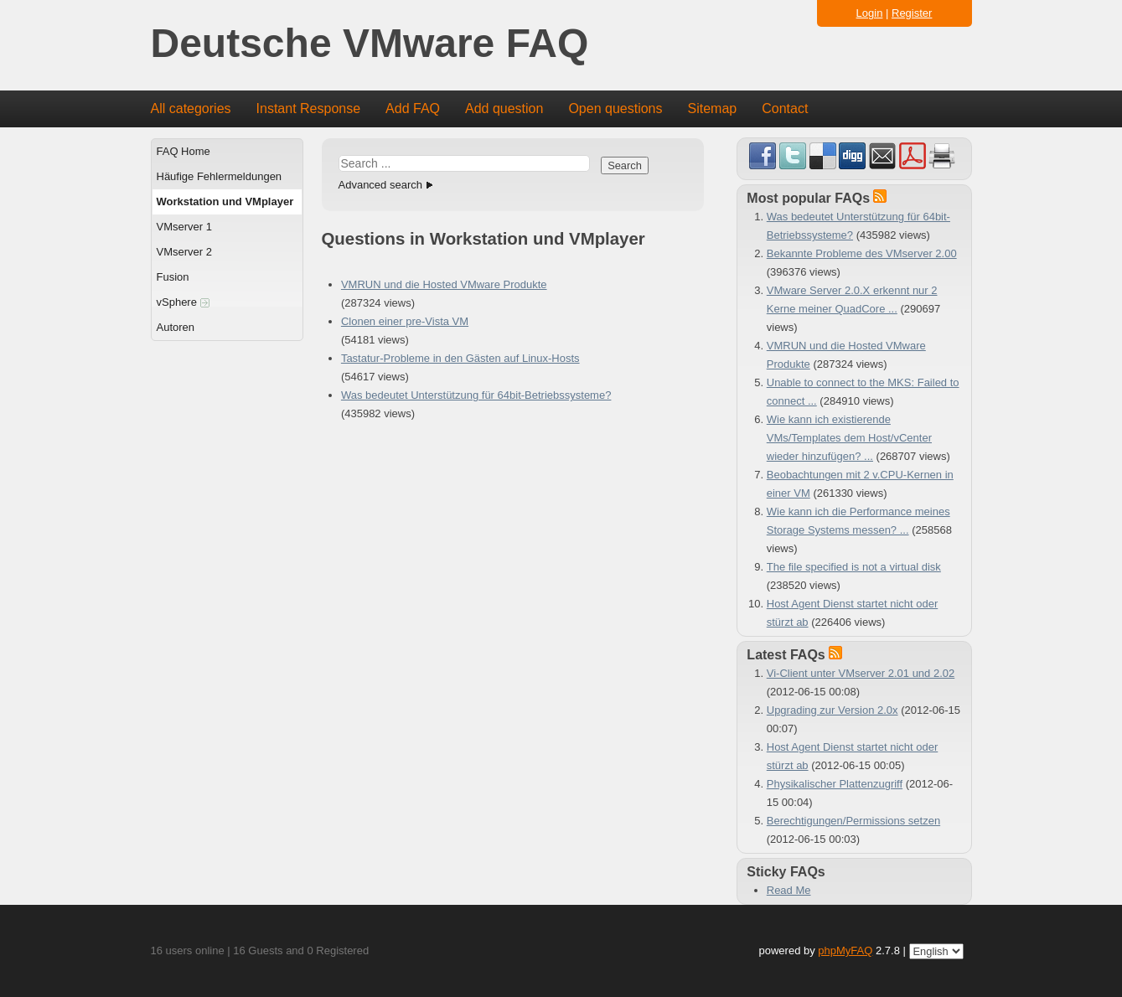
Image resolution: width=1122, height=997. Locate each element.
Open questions (615, 108)
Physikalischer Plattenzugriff (834, 783)
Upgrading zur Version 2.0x (832, 710)
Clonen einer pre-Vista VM (404, 321)
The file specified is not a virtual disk (854, 566)
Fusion (173, 277)
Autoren (176, 327)
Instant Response (308, 108)
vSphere (183, 302)
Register (912, 13)
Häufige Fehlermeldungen (219, 176)
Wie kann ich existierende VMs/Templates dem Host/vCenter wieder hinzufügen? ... (849, 437)
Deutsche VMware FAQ (370, 44)
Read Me (789, 890)
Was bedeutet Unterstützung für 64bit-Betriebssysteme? (476, 395)
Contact (785, 108)
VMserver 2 (184, 251)
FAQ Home (183, 151)
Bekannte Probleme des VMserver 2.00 (862, 253)
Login (869, 13)
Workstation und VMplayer (225, 201)
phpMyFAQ (845, 950)
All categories (191, 108)
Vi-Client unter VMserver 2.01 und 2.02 (861, 673)
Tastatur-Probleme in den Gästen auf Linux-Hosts (460, 358)
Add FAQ (412, 108)
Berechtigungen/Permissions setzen (853, 820)
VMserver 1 (184, 226)
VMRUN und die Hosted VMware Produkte (444, 284)
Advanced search (380, 184)
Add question (504, 108)
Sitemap (712, 108)
